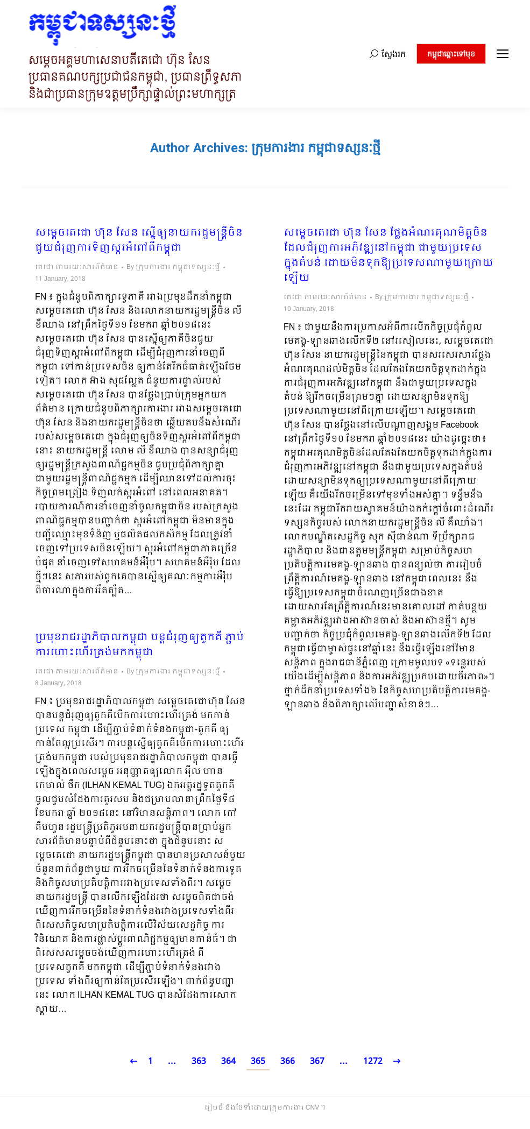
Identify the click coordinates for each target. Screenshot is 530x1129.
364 (228, 1061)
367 (317, 1061)
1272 (373, 1061)
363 (199, 1061)
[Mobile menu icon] (502, 54)
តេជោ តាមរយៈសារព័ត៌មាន (76, 267)
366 (287, 1061)
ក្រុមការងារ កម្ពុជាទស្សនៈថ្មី (315, 147)
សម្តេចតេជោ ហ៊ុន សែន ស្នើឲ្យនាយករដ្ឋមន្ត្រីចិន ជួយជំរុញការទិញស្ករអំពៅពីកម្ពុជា (139, 241)
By (173, 267)
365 (258, 1061)
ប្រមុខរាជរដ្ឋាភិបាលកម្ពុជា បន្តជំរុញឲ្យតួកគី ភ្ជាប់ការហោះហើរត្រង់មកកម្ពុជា (139, 645)
